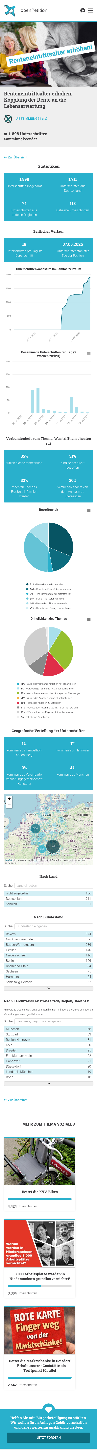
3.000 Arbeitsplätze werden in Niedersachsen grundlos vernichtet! (40, 1276)
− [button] (9, 805)
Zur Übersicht (17, 157)
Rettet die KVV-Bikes (40, 1191)
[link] (90, 10)
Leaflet (8, 860)
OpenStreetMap (60, 860)
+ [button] (9, 799)
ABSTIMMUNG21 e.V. (31, 119)
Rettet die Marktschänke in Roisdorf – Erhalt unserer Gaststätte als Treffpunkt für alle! (39, 1365)
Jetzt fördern (48, 1438)
